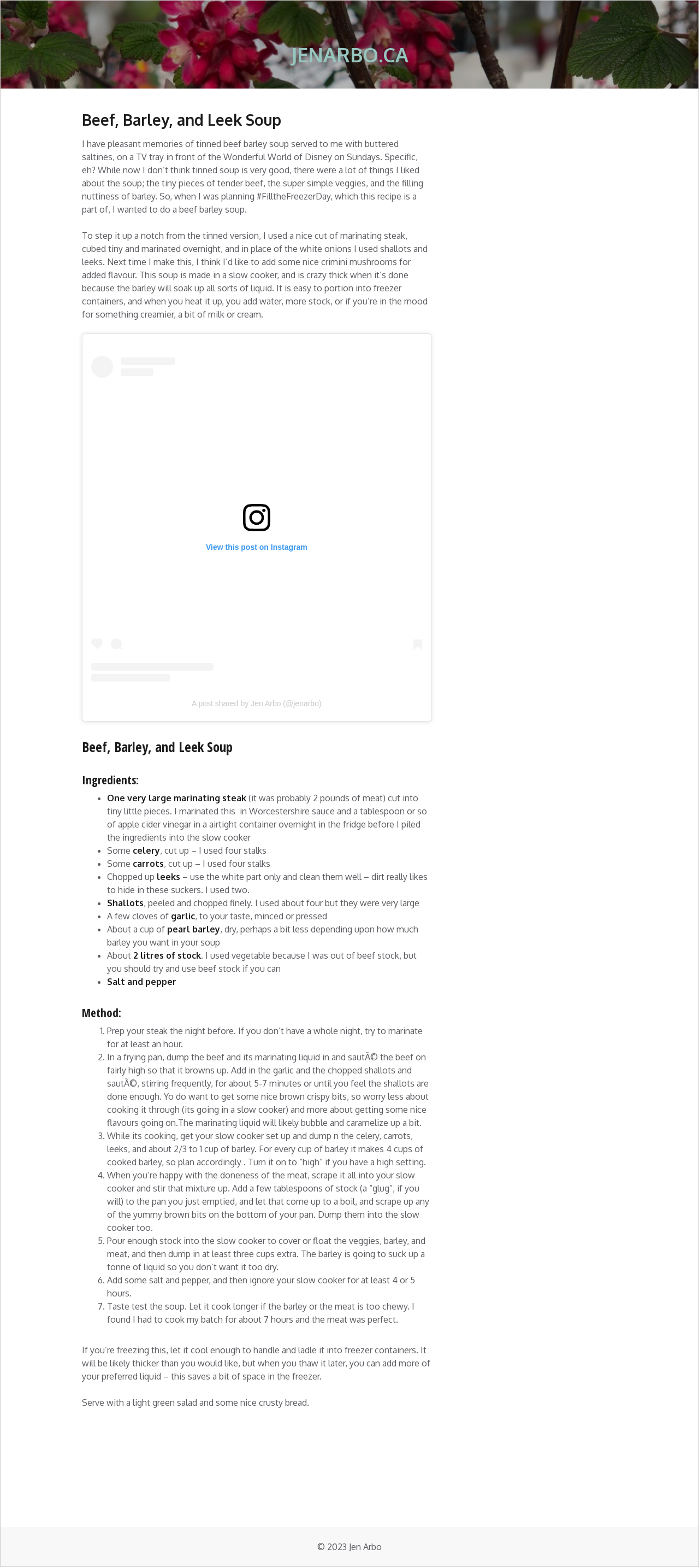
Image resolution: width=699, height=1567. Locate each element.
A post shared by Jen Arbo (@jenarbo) (257, 703)
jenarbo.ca (349, 54)
